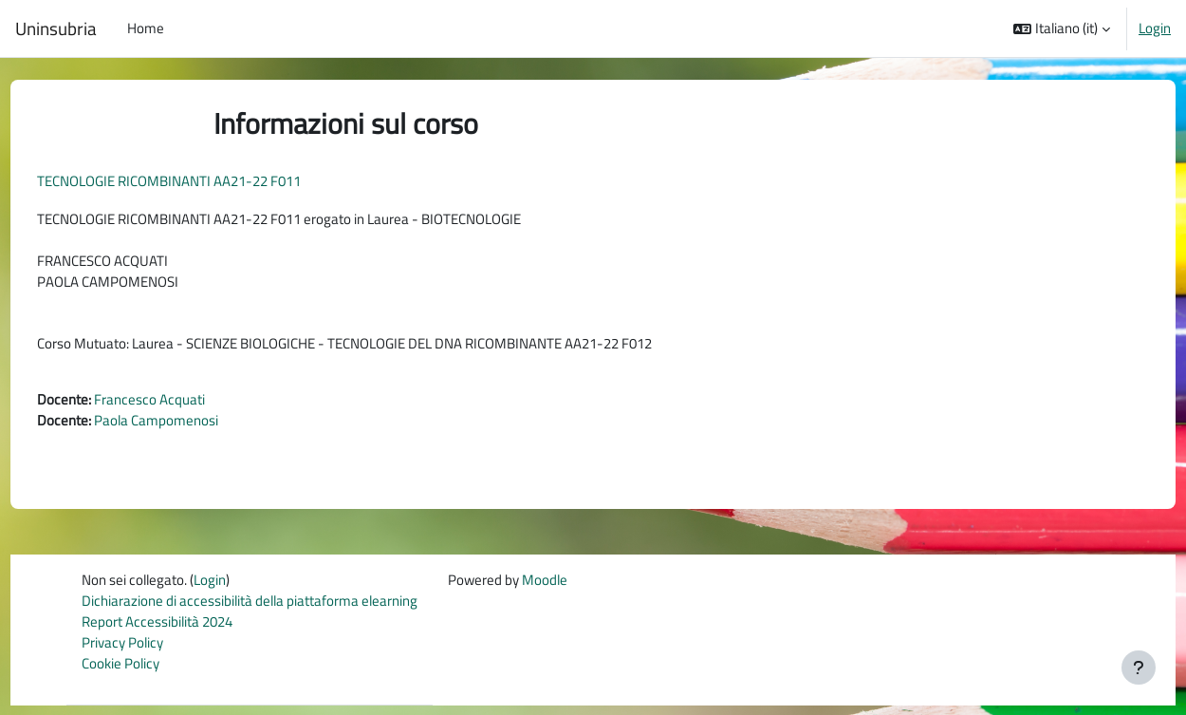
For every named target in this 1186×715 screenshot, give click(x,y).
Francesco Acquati (184, 404)
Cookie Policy (120, 673)
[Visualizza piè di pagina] (1138, 667)
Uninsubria (56, 28)
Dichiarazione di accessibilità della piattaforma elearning (249, 608)
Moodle (544, 587)
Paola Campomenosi (191, 426)
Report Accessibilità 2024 (157, 630)
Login (1155, 28)
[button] (1061, 28)
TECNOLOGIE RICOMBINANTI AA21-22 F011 (204, 181)
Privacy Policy (122, 651)
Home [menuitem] (145, 28)
